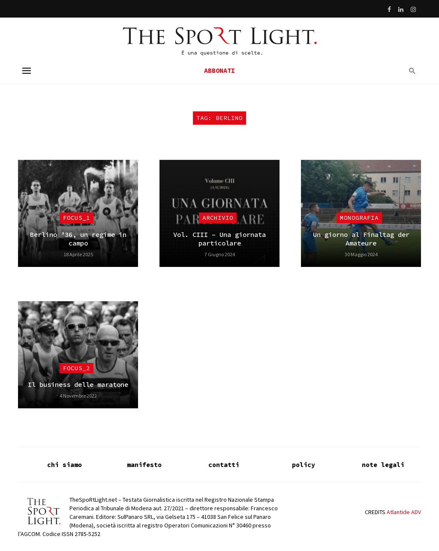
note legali (383, 465)
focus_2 (76, 368)
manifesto (144, 465)
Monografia (359, 218)
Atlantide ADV (404, 512)
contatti (223, 465)
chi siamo (64, 465)
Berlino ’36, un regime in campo (78, 239)
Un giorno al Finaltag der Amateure (361, 239)
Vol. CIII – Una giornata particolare (219, 239)
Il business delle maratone (78, 384)
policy (303, 465)
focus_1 (76, 218)
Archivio (217, 218)
